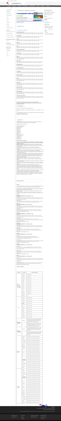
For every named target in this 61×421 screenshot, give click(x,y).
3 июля (7, 55)
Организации (8, 22)
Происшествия (53, 12)
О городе (9, 7)
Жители (50, 13)
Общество (48, 11)
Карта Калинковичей (43, 415)
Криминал (45, 11)
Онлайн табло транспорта (10, 35)
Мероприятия (48, 12)
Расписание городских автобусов (11, 31)
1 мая (7, 52)
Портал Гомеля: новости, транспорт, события (49, 409)
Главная (9, 0)
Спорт (52, 13)
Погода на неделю (9, 13)
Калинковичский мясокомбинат (10, 44)
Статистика (22, 418)
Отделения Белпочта (14, 415)
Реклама (12, 0)
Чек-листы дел (43, 418)
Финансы (45, 12)
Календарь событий (9, 15)
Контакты (15, 0)
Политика (52, 11)
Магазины (8, 24)
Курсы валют (23, 415)
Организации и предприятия (35, 415)
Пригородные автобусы (9, 33)
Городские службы (46, 13)
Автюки (7, 20)
